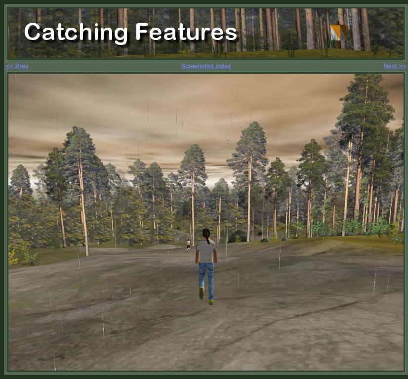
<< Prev (17, 66)
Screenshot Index (206, 66)
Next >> (394, 66)
